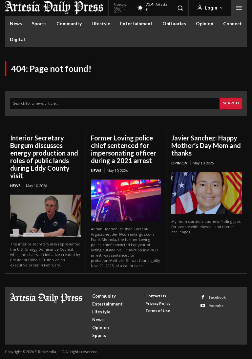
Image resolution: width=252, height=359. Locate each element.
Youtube (216, 306)
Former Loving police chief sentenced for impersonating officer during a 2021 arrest (123, 149)
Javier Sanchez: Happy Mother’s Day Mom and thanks (206, 145)
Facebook (217, 297)
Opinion (179, 163)
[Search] (231, 103)
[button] (180, 8)
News (15, 185)
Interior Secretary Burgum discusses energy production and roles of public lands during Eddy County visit (44, 157)
